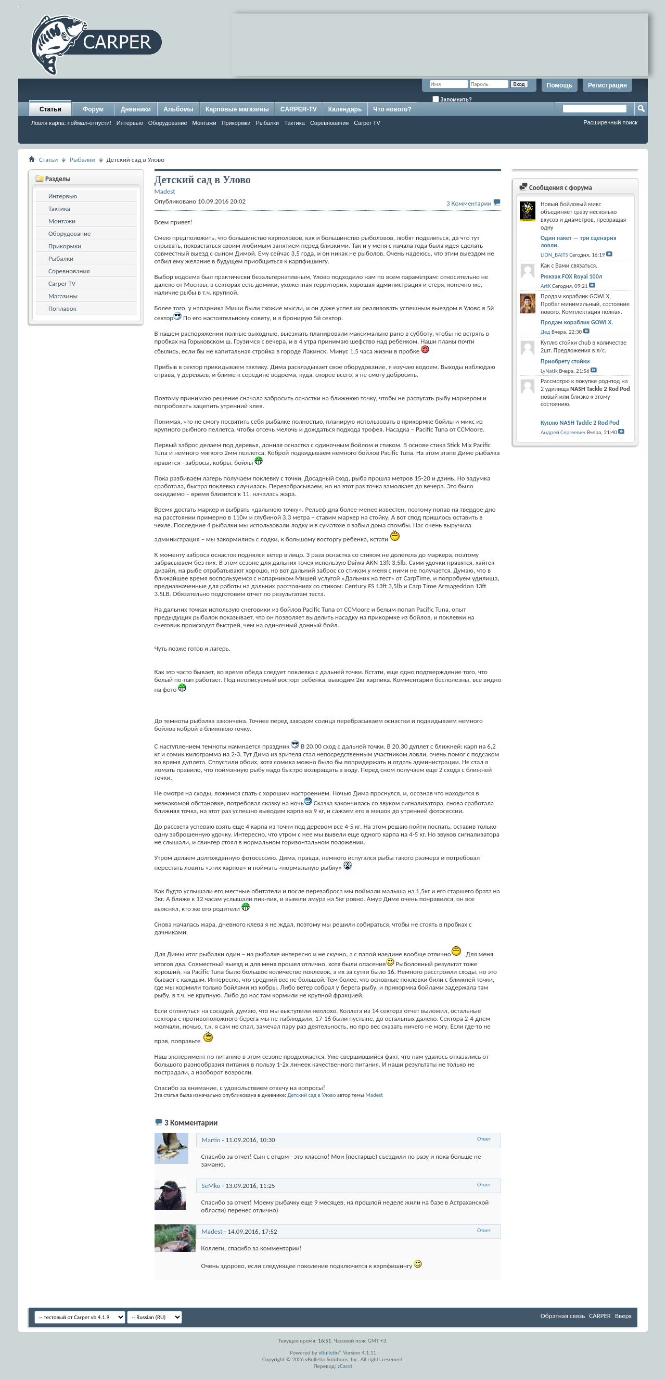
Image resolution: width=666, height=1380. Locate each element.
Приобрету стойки (565, 361)
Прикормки (236, 123)
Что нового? (392, 109)
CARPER (600, 1316)
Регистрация (607, 85)
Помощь (559, 85)
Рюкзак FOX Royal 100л (571, 276)
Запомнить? (452, 99)
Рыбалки (267, 123)
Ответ (484, 1138)
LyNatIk (549, 371)
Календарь (345, 109)
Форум (93, 109)
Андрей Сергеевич (563, 432)
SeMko (211, 1185)
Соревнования (329, 123)
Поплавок (62, 308)
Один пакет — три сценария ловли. (579, 241)
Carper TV (367, 123)
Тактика (294, 123)
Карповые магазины (237, 109)
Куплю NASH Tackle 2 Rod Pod (580, 422)
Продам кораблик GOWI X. (577, 322)
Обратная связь (563, 1316)
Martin (211, 1140)
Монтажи (204, 123)
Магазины (63, 296)
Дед (545, 331)
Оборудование (167, 123)
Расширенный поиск (610, 122)
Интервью (130, 123)
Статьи (50, 109)
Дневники (136, 109)
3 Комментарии (468, 203)
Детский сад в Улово (311, 1095)
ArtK (546, 286)
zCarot (345, 1366)
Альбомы (178, 109)
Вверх (623, 1316)
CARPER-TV (298, 109)
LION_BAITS (554, 254)
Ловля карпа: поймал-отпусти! (71, 123)
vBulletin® (330, 1352)
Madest (374, 1095)
